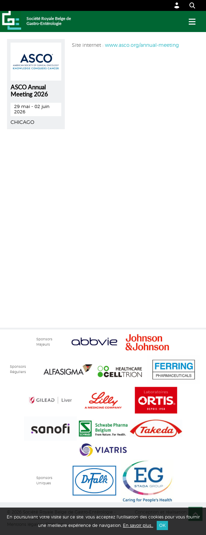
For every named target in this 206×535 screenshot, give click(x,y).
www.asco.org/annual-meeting (142, 45)
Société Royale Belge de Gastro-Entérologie (48, 21)
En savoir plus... (138, 525)
